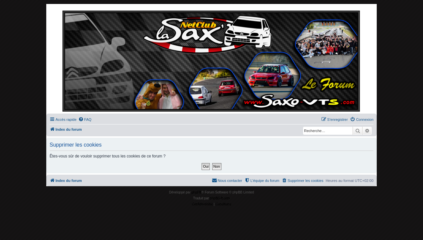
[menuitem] (85, 119)
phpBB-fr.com (220, 198)
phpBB (196, 192)
